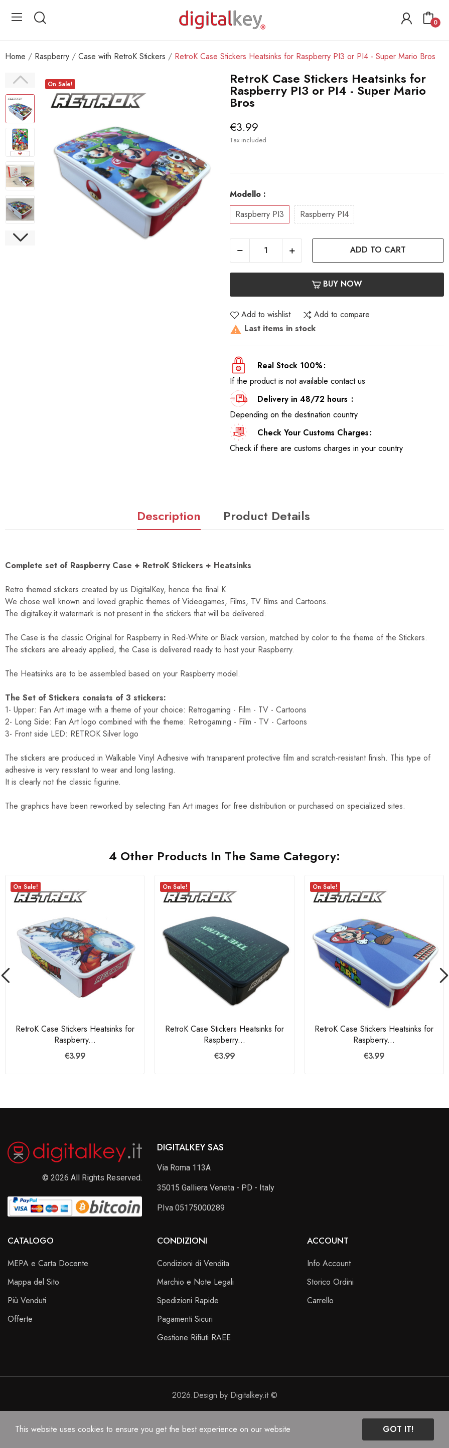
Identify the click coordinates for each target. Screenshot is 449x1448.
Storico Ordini (330, 1282)
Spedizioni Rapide (188, 1300)
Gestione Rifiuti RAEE (194, 1337)
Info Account (329, 1263)
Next (20, 238)
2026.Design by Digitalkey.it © (224, 1395)
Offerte (20, 1319)
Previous (20, 80)
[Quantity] (266, 250)
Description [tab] (169, 516)
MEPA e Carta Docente (48, 1263)
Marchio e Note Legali (195, 1282)
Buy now (337, 284)
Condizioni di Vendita (193, 1263)
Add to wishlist (260, 315)
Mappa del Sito (33, 1282)
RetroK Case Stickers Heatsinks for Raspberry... (75, 1035)
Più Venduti (27, 1300)
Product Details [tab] (266, 516)
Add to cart (378, 250)
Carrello (320, 1300)
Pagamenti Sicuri (185, 1319)
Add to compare (336, 315)
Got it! (398, 1429)
